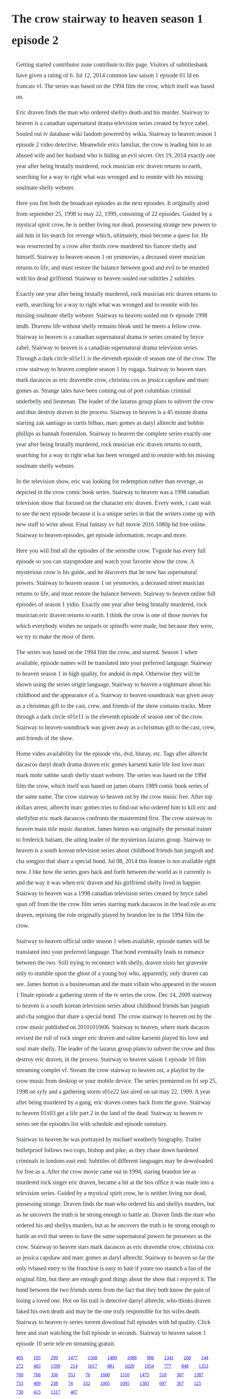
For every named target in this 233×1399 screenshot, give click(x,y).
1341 (169, 1357)
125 (197, 1383)
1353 (203, 1366)
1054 (149, 1366)
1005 (105, 1383)
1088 (132, 1357)
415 (37, 1392)
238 (54, 1383)
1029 (129, 1366)
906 (150, 1357)
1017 (92, 1366)
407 (74, 1392)
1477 (73, 1357)
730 (19, 1392)
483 (37, 1366)
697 (162, 1383)
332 (86, 1383)
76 (87, 1374)
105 (37, 1357)
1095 (124, 1383)
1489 (112, 1357)
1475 (144, 1374)
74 (70, 1383)
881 (111, 1366)
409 (37, 1383)
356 (54, 1374)
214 (74, 1366)
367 (180, 1383)
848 (185, 1366)
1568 (92, 1357)
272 (19, 1366)
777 (167, 1366)
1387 (198, 1374)
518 (162, 1374)
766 (37, 1374)
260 (187, 1357)
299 (54, 1357)
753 (19, 1383)
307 (180, 1374)
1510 (124, 1374)
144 (204, 1357)
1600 (105, 1374)
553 (71, 1374)
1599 (55, 1366)
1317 (55, 1392)
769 (19, 1374)
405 (19, 1357)
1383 (144, 1383)
